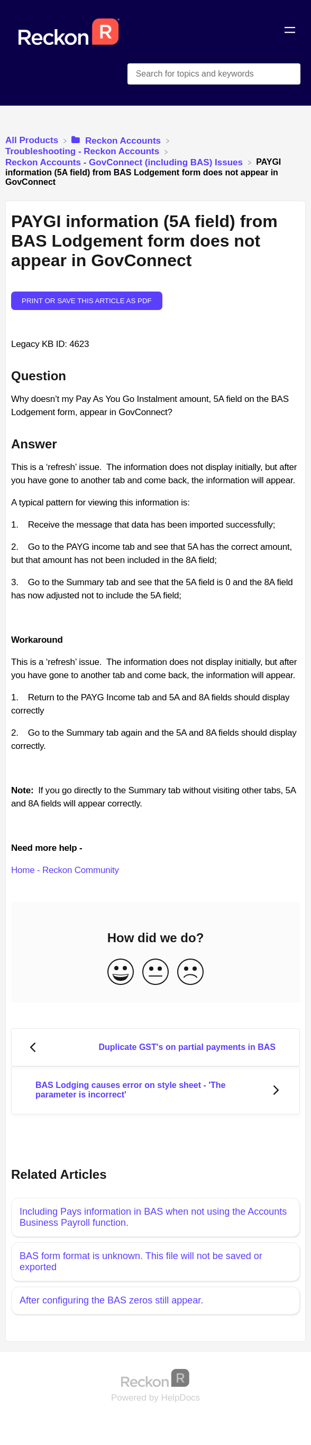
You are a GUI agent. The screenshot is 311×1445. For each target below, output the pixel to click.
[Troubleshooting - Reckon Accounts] (83, 151)
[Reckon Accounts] (117, 140)
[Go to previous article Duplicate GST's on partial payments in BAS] (155, 1047)
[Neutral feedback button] (155, 972)
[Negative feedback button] (190, 972)
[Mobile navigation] (290, 31)
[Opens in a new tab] (155, 1377)
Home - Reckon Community (65, 870)
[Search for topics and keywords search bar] (213, 74)
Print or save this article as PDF (87, 301)
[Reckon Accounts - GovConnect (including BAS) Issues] (125, 162)
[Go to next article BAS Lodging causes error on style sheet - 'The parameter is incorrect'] (155, 1090)
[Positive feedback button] (120, 972)
